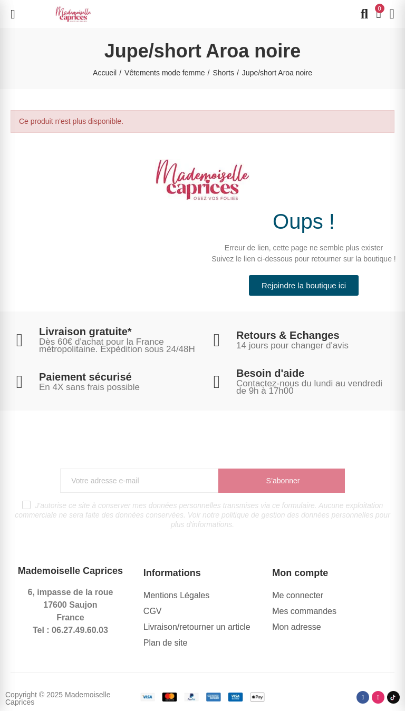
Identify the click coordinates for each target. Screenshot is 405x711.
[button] (304, 285)
